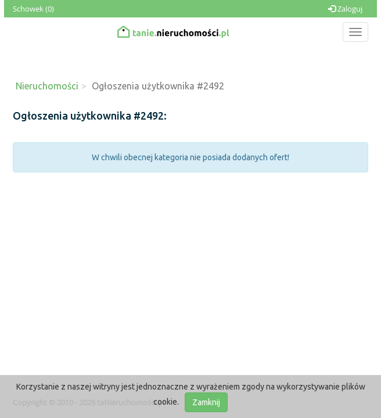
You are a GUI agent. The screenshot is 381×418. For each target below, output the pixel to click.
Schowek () (33, 8)
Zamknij (206, 402)
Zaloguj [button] (345, 8)
